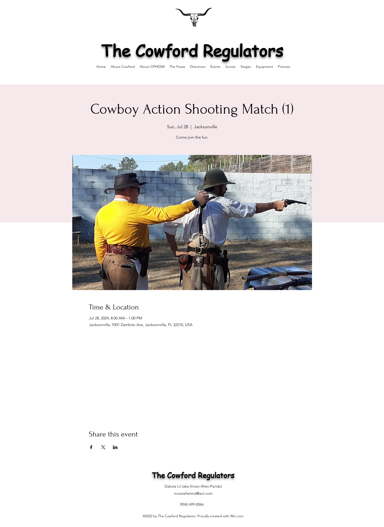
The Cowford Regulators (192, 50)
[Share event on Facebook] (91, 447)
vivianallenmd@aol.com (193, 493)
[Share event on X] (103, 447)
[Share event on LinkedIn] (115, 447)
